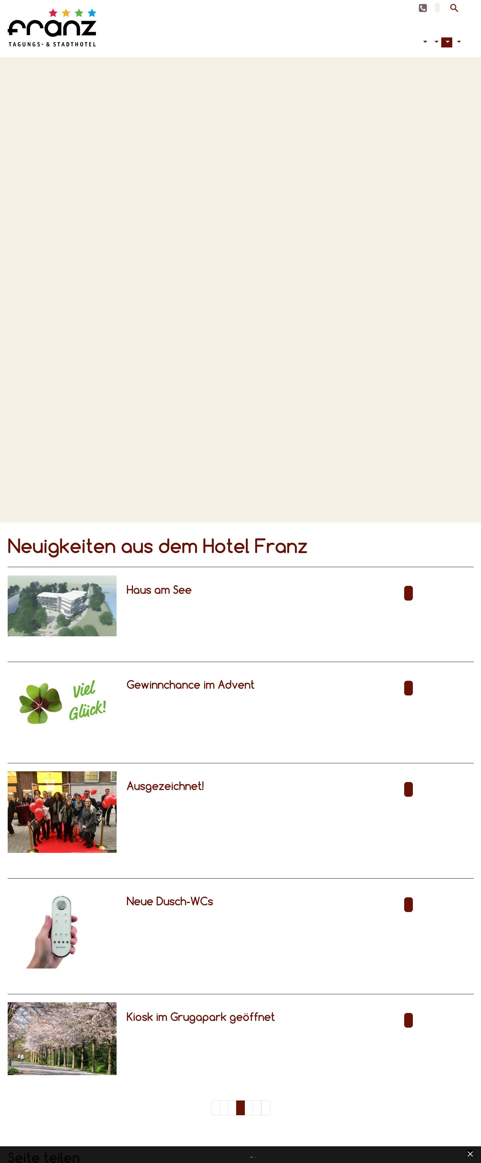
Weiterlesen (408, 595)
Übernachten (405, 45)
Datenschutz (251, 1155)
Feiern (416, 45)
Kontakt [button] (458, 45)
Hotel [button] (435, 45)
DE (437, 8)
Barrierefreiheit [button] (424, 45)
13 (257, 1110)
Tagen (411, 45)
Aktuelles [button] (447, 45)
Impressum (257, 1155)
